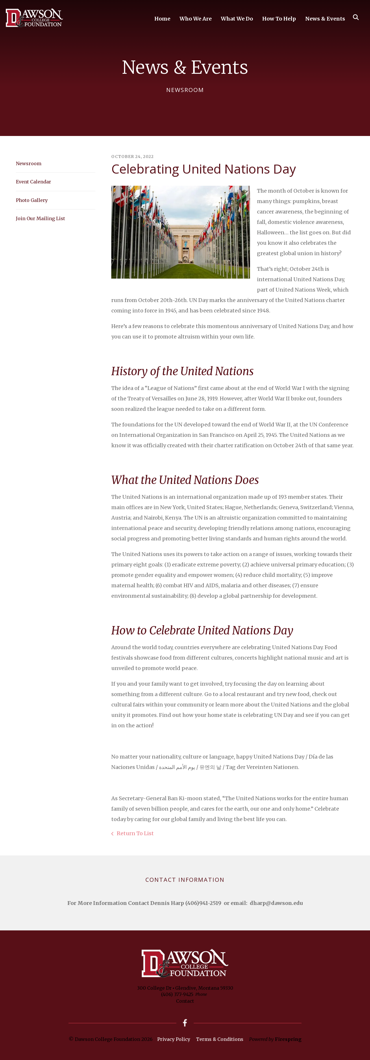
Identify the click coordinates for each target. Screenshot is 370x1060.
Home (162, 18)
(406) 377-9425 (177, 994)
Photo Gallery (32, 200)
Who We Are (196, 18)
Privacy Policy (173, 1039)
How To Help (279, 18)
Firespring (288, 1039)
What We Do (237, 18)
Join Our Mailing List (40, 218)
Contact (185, 1001)
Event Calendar (33, 182)
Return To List (135, 833)
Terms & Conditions (219, 1039)
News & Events (325, 18)
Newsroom (28, 163)
